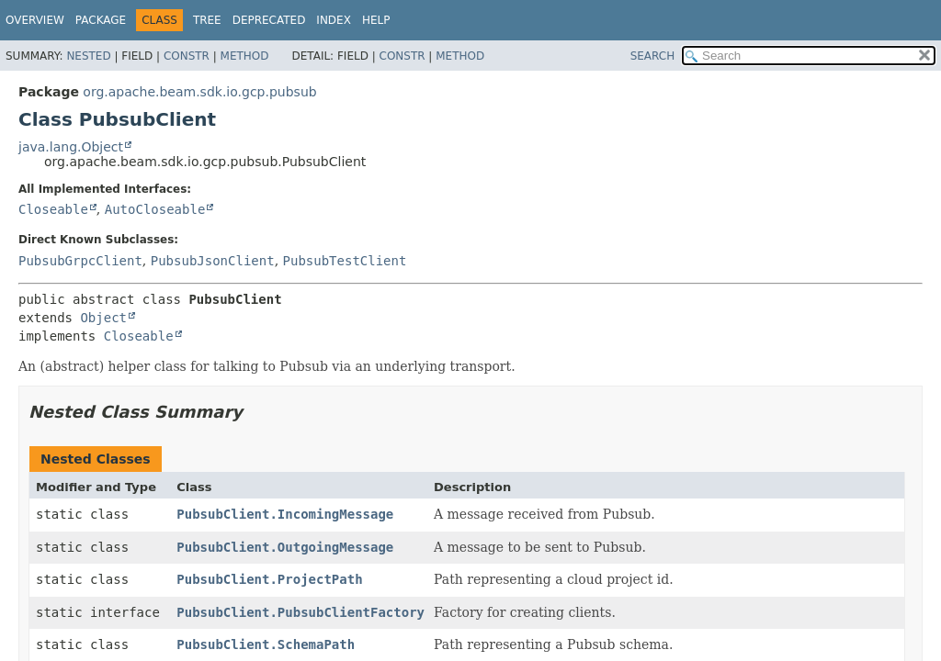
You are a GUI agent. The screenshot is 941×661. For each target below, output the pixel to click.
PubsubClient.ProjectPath (269, 579)
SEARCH (652, 56)
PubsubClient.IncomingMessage (284, 514)
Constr (187, 56)
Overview (35, 20)
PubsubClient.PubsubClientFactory (300, 612)
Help (376, 20)
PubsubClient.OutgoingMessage (284, 547)
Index (333, 20)
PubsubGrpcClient (80, 260)
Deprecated (269, 20)
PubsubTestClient (345, 260)
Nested (88, 56)
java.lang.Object (70, 147)
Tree (207, 20)
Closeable (53, 209)
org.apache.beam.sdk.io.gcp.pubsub (199, 91)
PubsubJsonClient (213, 260)
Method (245, 56)
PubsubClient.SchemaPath (265, 644)
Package (100, 20)
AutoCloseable (155, 209)
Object (103, 317)
